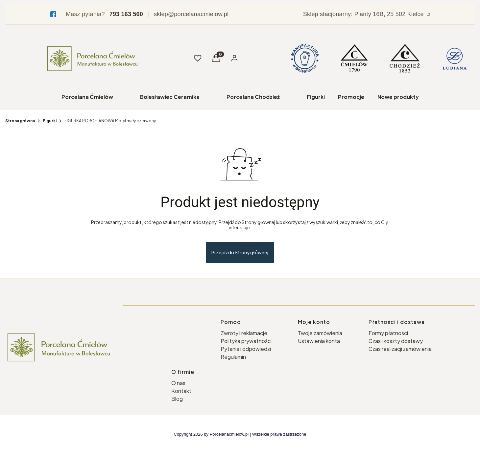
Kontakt (181, 390)
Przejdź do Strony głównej (239, 252)
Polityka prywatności (246, 340)
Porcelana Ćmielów (87, 96)
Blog (177, 398)
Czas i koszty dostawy (396, 340)
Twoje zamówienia (320, 333)
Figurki (316, 96)
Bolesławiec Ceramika (170, 96)
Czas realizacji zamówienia (400, 348)
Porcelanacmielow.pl (229, 434)
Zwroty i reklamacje (244, 333)
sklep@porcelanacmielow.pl (191, 14)
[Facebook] (53, 14)
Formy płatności (388, 333)
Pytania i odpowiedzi (246, 348)
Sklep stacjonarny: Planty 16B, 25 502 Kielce (364, 14)
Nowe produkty (398, 96)
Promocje (351, 96)
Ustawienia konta (319, 340)
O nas (178, 382)
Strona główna (20, 120)
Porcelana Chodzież (253, 96)
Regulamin (233, 356)
